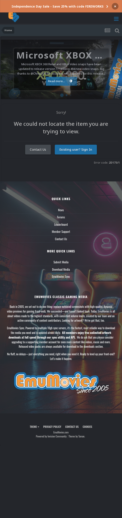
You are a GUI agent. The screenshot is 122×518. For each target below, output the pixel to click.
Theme (34, 427)
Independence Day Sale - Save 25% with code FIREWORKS (58, 6)
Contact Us (38, 149)
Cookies (87, 427)
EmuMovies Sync (61, 276)
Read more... (60, 81)
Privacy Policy (52, 427)
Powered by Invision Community (51, 436)
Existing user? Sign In (75, 149)
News (61, 210)
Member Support (61, 231)
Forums (61, 217)
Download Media (61, 269)
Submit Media (61, 262)
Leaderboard (61, 224)
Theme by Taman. (77, 436)
